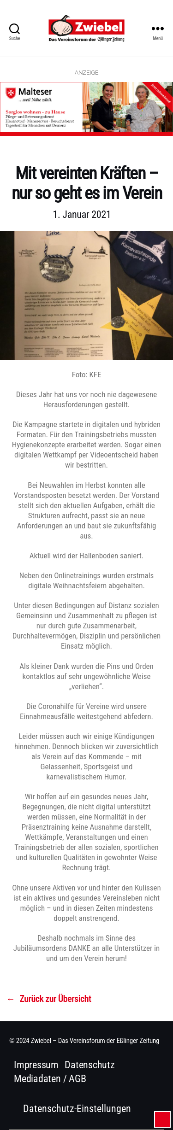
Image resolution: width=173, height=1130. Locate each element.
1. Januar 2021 (82, 214)
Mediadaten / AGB (50, 1078)
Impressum (36, 1065)
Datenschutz (90, 1065)
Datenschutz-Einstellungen (77, 1108)
